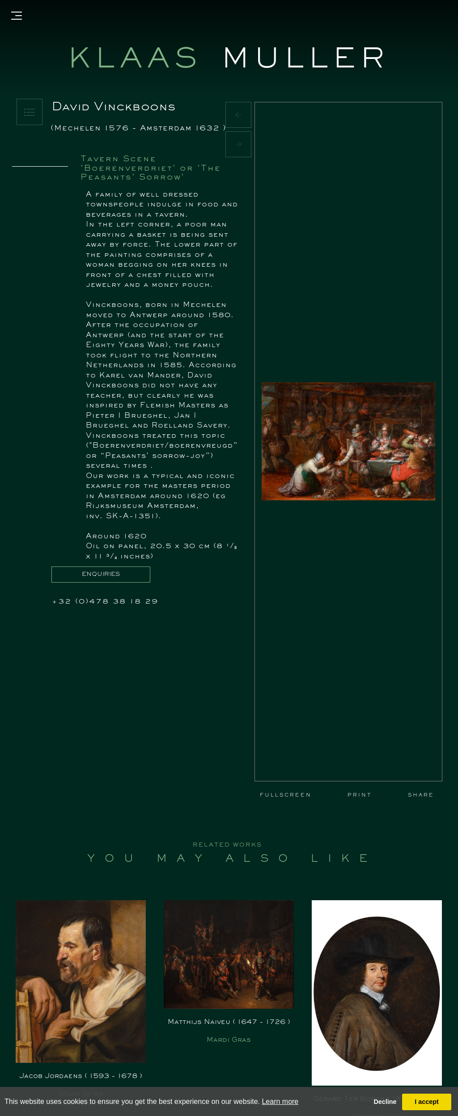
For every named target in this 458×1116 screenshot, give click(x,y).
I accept (427, 1101)
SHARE (421, 795)
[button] (238, 115)
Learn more (280, 1101)
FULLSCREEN (286, 795)
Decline (384, 1101)
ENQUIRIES (101, 574)
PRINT (360, 795)
